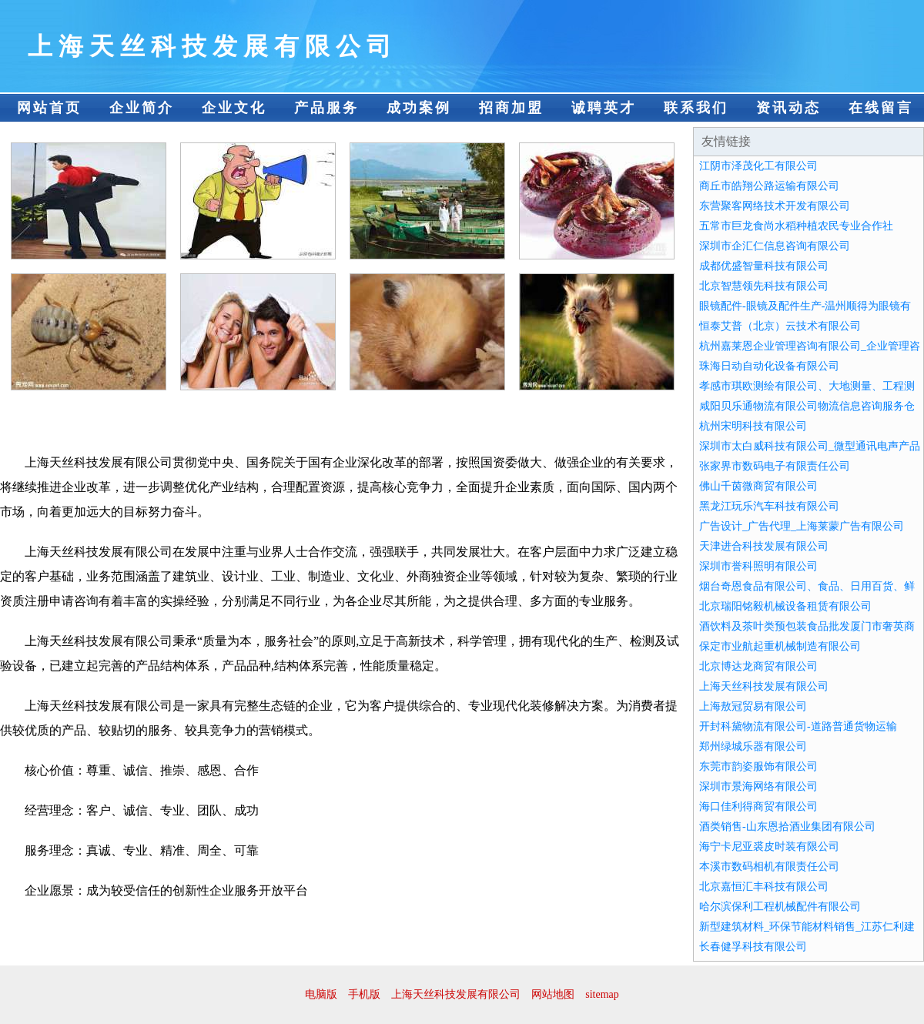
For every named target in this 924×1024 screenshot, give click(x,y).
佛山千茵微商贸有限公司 (758, 486)
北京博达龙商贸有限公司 (758, 666)
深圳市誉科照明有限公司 (758, 566)
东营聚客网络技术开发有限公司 (774, 206)
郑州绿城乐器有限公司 (753, 746)
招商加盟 (511, 107)
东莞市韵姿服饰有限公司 (758, 766)
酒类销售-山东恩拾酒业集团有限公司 (787, 826)
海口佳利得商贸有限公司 (758, 806)
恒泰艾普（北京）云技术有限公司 (780, 326)
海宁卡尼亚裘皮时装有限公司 (769, 846)
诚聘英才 (603, 107)
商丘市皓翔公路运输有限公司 (769, 186)
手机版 (364, 994)
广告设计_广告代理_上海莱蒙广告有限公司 (801, 526)
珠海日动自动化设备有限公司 (769, 366)
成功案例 (419, 107)
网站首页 (49, 107)
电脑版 (321, 994)
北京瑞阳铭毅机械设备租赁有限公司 (785, 606)
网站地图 (552, 994)
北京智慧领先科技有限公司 (764, 286)
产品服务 (326, 107)
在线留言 (881, 107)
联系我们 (696, 107)
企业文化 (234, 107)
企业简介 (141, 107)
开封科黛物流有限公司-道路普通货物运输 (798, 726)
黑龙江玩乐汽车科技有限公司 (769, 506)
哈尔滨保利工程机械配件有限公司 (780, 906)
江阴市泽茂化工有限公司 (758, 166)
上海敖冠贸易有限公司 (753, 706)
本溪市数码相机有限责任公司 (769, 866)
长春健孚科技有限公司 (753, 946)
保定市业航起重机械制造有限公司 (780, 646)
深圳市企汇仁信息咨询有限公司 (774, 246)
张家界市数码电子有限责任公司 (774, 466)
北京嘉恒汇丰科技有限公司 (764, 886)
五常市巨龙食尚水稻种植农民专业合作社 (796, 226)
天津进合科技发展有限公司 (764, 546)
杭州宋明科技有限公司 (753, 426)
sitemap (602, 994)
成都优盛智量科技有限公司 (764, 266)
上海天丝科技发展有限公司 (764, 686)
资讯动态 (788, 107)
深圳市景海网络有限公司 (758, 786)
